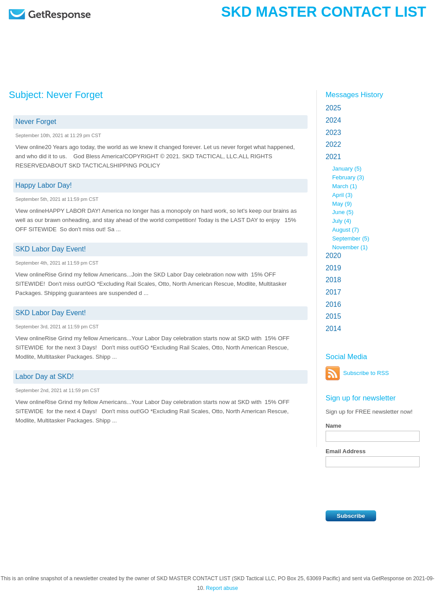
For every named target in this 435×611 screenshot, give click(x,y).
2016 (333, 304)
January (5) (347, 168)
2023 (333, 132)
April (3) (342, 195)
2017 (333, 292)
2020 (333, 255)
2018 (333, 280)
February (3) (348, 177)
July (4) (341, 221)
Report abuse (222, 588)
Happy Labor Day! (43, 185)
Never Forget (35, 121)
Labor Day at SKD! (44, 376)
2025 (333, 108)
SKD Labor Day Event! (50, 249)
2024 (333, 120)
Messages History (354, 94)
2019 (333, 268)
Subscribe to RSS (366, 373)
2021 (333, 156)
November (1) (350, 247)
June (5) (342, 212)
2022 (333, 144)
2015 (333, 316)
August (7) (345, 229)
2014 (333, 328)
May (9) (342, 203)
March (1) (344, 186)
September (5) (350, 238)
